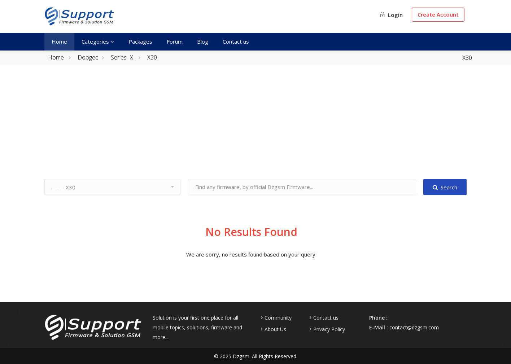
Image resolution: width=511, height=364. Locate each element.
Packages (140, 41)
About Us (275, 329)
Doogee (88, 57)
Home (59, 41)
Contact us (236, 41)
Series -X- (123, 57)
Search (445, 187)
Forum (175, 41)
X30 (152, 57)
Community (278, 318)
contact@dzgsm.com (414, 327)
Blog (202, 41)
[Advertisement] (255, 128)
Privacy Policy (329, 329)
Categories (98, 41)
